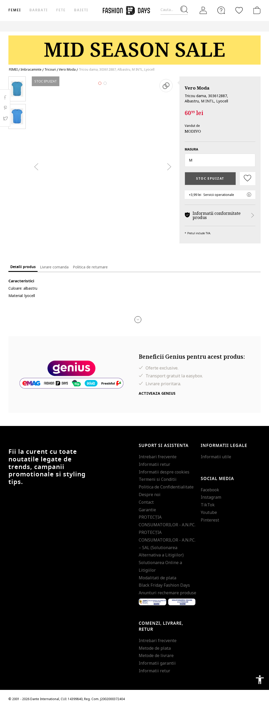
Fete (61, 10)
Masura (191, 149)
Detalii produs (23, 267)
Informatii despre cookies (164, 472)
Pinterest (210, 520)
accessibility (260, 679)
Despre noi (150, 494)
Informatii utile (216, 457)
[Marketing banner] (134, 47)
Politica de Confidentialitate (166, 487)
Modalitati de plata (157, 578)
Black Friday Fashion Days (164, 585)
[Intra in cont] (203, 10)
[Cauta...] (174, 10)
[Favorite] (239, 10)
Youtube (209, 512)
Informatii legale (224, 446)
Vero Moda (197, 88)
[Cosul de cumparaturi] (256, 10)
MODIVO (193, 131)
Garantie (147, 510)
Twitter (5, 118)
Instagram (211, 497)
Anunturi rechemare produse (167, 593)
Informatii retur (154, 464)
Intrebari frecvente (158, 457)
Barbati (38, 10)
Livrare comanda (54, 266)
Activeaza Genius (157, 393)
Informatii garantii (157, 663)
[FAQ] (221, 10)
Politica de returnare (90, 266)
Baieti (81, 10)
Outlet (226, 26)
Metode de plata (155, 648)
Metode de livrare (156, 655)
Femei (14, 10)
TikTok (208, 505)
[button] (220, 160)
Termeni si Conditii (158, 479)
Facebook (210, 490)
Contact (146, 502)
